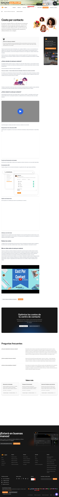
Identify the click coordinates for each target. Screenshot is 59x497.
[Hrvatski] (35, 488)
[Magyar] (37, 488)
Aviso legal (24, 464)
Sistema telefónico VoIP (50, 461)
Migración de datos (14, 458)
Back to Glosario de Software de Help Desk (9, 299)
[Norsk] (45, 488)
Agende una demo (17, 443)
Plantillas (36, 462)
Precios (2, 459)
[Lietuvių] (40, 488)
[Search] (36, 7)
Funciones (3, 461)
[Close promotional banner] (57, 1)
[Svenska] (56, 488)
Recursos (20, 7)
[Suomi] (32, 488)
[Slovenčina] (53, 488)
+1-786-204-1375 (6, 482)
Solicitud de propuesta (14, 464)
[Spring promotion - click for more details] (29, 3)
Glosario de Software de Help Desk (9, 11)
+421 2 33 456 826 (6, 478)
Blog (35, 456)
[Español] (28, 488)
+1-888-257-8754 (6, 480)
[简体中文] (38, 490)
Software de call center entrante (52, 465)
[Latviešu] (41, 488)
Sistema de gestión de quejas (51, 467)
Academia (36, 460)
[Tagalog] (35, 490)
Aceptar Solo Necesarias (13, 492)
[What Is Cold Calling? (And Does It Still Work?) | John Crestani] (20, 112)
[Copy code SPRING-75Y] (26, 4)
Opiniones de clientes (26, 460)
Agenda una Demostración (34, 326)
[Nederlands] (43, 488)
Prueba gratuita (45, 7)
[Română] (50, 488)
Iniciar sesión (39, 7)
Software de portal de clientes (51, 469)
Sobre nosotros (25, 456)
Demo (2, 457)
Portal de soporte (14, 456)
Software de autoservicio (50, 463)
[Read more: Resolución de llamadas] (10, 388)
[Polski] (46, 488)
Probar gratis (20, 299)
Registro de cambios (14, 462)
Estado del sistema (14, 460)
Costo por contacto (19, 11)
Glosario (36, 458)
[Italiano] (38, 488)
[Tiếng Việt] (37, 490)
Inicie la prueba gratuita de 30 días (6, 443)
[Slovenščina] (55, 488)
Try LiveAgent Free (51, 48)
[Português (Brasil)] (48, 488)
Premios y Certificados (26, 458)
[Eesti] (30, 488)
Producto (15, 7)
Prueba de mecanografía (38, 464)
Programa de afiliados (26, 462)
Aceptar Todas (5, 492)
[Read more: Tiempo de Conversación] (29, 388)
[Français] (33, 488)
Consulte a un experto (53, 7)
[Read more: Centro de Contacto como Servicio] (48, 388)
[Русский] (51, 488)
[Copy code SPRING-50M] (10, 4)
